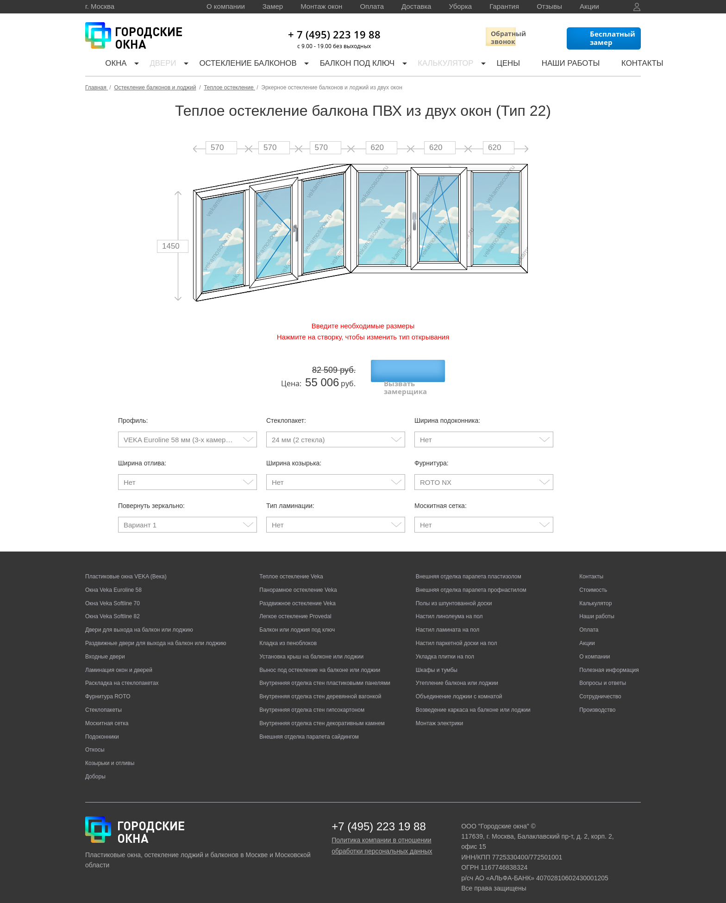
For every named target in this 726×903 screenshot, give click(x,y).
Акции (589, 6)
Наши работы (546, 65)
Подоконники (102, 727)
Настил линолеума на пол (449, 607)
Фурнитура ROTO (108, 687)
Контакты (612, 65)
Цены (490, 65)
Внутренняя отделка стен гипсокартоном (311, 700)
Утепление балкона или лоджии (457, 674)
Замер (273, 6)
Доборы (95, 767)
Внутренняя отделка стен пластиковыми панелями (324, 674)
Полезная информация (609, 661)
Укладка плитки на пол (445, 647)
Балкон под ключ (345, 65)
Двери (155, 65)
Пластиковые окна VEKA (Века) (126, 567)
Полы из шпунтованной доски (454, 594)
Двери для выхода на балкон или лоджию (139, 620)
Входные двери (105, 647)
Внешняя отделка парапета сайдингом (309, 727)
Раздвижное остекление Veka (297, 594)
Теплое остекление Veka (291, 567)
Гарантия (504, 6)
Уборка (460, 6)
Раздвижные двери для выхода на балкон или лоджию (155, 634)
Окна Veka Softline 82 (112, 607)
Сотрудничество (600, 687)
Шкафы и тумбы (436, 661)
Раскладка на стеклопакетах (122, 674)
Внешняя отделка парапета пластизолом (468, 567)
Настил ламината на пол (447, 620)
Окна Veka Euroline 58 (113, 580)
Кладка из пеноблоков (288, 634)
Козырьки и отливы (109, 754)
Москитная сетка (106, 714)
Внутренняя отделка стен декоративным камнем (322, 714)
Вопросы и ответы (602, 674)
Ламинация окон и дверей (118, 661)
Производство (597, 700)
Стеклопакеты (103, 700)
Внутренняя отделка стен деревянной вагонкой (320, 687)
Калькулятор (431, 65)
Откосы (95, 740)
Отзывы (549, 6)
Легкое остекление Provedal (295, 607)
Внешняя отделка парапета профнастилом (471, 580)
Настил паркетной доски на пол (456, 634)
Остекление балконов (238, 65)
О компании (226, 6)
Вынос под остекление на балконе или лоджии (319, 661)
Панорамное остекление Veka (298, 580)
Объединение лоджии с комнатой (459, 687)
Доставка (416, 6)
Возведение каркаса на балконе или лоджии (473, 700)
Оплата (372, 6)
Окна (108, 65)
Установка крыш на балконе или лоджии (311, 647)
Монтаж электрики (439, 714)
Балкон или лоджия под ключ (297, 620)
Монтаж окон (321, 6)
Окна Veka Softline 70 (112, 594)
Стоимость (593, 580)
